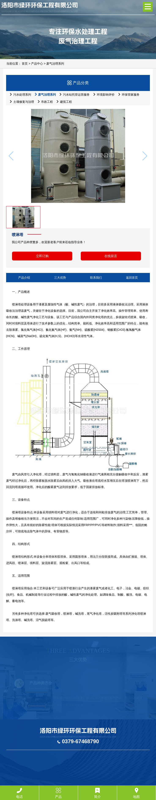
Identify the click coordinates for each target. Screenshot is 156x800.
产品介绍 (24, 277)
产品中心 (37, 63)
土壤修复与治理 (21, 101)
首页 (25, 63)
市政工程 (44, 101)
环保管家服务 (128, 94)
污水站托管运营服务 (73, 94)
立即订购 (42, 256)
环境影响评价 (103, 94)
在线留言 (110, 256)
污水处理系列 (19, 94)
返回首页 (132, 277)
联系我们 (96, 277)
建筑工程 (63, 101)
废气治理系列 (55, 63)
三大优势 (60, 277)
